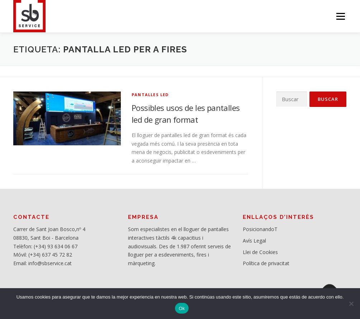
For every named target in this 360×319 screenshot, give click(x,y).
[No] (351, 303)
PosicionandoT (260, 229)
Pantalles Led (150, 94)
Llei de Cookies (260, 252)
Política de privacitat (266, 263)
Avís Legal (254, 240)
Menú (340, 16)
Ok (182, 308)
